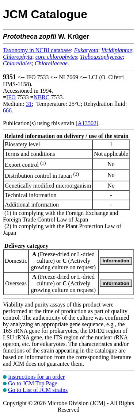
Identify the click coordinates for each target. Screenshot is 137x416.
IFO (11, 97)
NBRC (42, 97)
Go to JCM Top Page (32, 383)
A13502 (86, 123)
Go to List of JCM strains (38, 390)
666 (7, 110)
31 (29, 104)
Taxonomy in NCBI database (37, 50)
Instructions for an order (36, 377)
